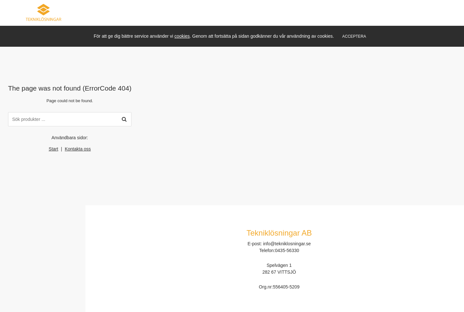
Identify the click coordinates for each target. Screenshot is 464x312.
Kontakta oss (78, 148)
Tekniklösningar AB (279, 233)
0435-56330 (287, 250)
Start (53, 148)
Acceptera (354, 36)
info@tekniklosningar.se (287, 243)
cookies (181, 36)
